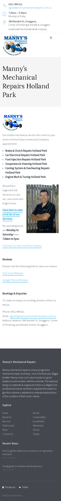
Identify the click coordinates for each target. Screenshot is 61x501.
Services (6, 421)
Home (5, 412)
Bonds (36, 412)
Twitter (25, 487)
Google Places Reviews (15, 280)
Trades (36, 434)
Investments (38, 421)
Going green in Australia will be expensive (22, 466)
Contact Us (7, 434)
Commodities (39, 417)
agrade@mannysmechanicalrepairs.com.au (30, 7)
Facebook (10, 487)
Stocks (36, 429)
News (5, 429)
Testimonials (8, 425)
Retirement (38, 425)
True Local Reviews (12, 273)
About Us (6, 417)
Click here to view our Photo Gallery (21, 245)
